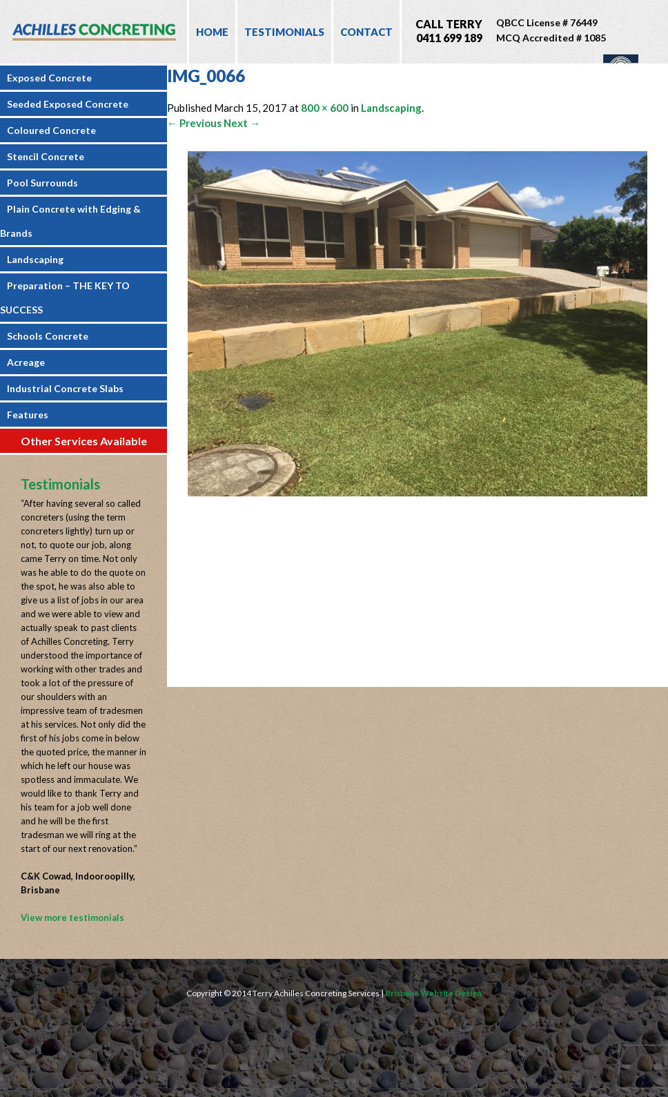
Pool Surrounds (42, 182)
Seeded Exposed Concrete (67, 104)
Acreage (26, 362)
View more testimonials (72, 917)
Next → (242, 123)
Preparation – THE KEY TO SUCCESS (65, 297)
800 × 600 (324, 107)
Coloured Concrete (51, 130)
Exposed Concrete (49, 78)
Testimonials (284, 32)
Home (212, 32)
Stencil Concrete (45, 156)
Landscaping (35, 259)
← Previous (194, 123)
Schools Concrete (47, 336)
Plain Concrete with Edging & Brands (70, 221)
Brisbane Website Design (433, 993)
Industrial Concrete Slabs (65, 388)
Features (27, 414)
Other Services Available (84, 440)
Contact (366, 32)
